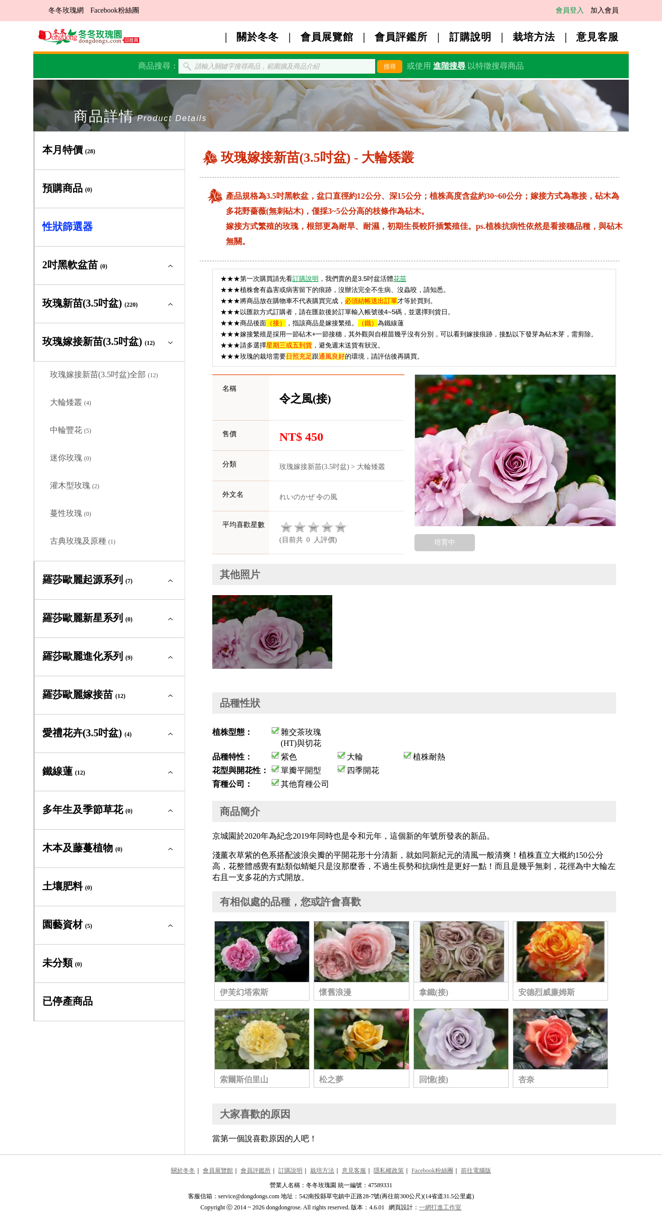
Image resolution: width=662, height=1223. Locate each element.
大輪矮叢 (70, 402)
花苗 (399, 278)
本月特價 (68, 149)
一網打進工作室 (440, 1207)
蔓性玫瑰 (70, 513)
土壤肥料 (67, 886)
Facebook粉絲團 (114, 10)
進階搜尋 (449, 66)
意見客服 (597, 36)
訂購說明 (470, 36)
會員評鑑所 (401, 36)
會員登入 (570, 10)
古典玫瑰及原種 (82, 541)
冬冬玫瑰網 (66, 10)
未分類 (62, 962)
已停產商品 (67, 1001)
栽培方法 (534, 36)
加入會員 (604, 10)
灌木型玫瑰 (74, 485)
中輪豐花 (70, 430)
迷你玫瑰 (70, 457)
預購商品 (67, 188)
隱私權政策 (389, 1170)
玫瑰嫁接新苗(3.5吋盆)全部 (104, 374)
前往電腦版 (476, 1170)
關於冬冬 (257, 36)
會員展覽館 (326, 36)
